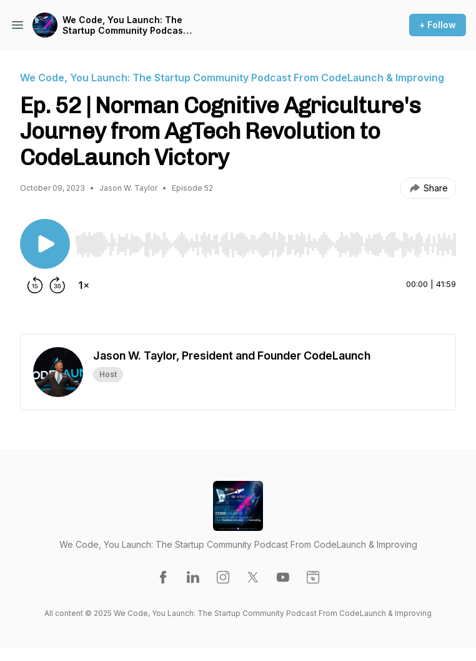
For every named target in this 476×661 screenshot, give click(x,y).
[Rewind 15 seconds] (35, 285)
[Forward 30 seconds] (57, 285)
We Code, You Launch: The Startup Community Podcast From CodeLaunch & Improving (124, 25)
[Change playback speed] (83, 285)
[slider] (265, 244)
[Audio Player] (265, 240)
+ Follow (437, 24)
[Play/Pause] (45, 244)
